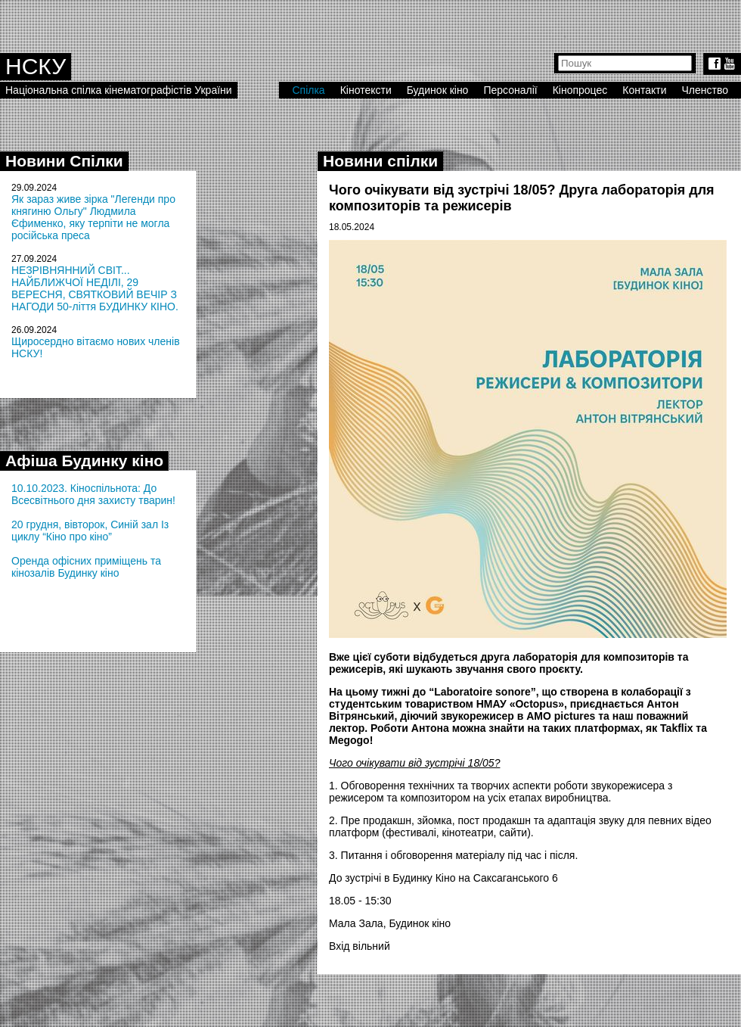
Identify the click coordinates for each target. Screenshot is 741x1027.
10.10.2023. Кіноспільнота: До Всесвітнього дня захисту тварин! (93, 494)
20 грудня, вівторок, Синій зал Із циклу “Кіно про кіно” (90, 530)
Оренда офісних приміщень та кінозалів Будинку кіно (86, 567)
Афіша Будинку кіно (84, 460)
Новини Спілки (64, 161)
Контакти (644, 90)
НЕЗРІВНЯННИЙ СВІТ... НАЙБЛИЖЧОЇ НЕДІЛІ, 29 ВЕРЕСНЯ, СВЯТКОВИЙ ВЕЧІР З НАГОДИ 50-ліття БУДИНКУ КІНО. (94, 288)
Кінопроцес (580, 90)
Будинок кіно (438, 90)
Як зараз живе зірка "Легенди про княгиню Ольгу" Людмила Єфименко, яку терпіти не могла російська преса (93, 217)
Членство (705, 90)
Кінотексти (366, 90)
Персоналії (510, 90)
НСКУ (35, 66)
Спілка (308, 90)
